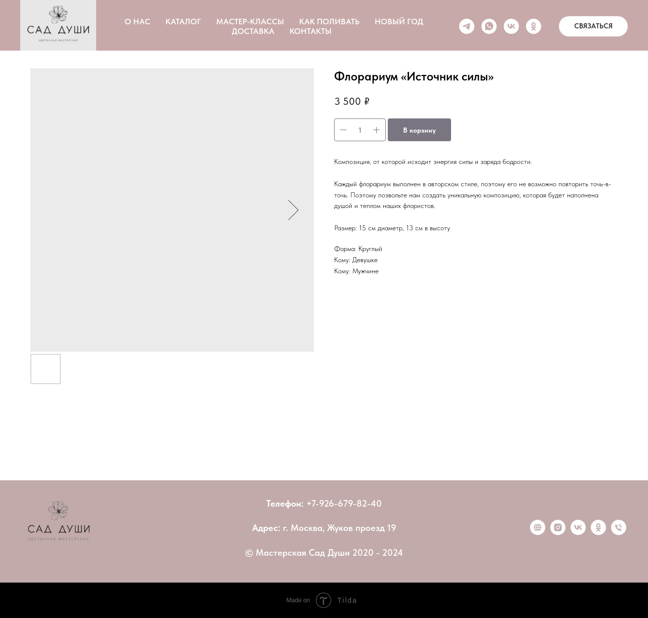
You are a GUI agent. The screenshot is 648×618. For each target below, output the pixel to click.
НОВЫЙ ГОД (399, 21)
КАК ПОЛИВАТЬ (329, 21)
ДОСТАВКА (253, 31)
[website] (537, 532)
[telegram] (466, 26)
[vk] (511, 26)
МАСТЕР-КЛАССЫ (250, 21)
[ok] (533, 26)
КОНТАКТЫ (311, 31)
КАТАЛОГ (183, 21)
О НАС (137, 21)
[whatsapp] (489, 26)
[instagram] (557, 532)
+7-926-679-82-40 (344, 503)
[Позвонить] (618, 532)
